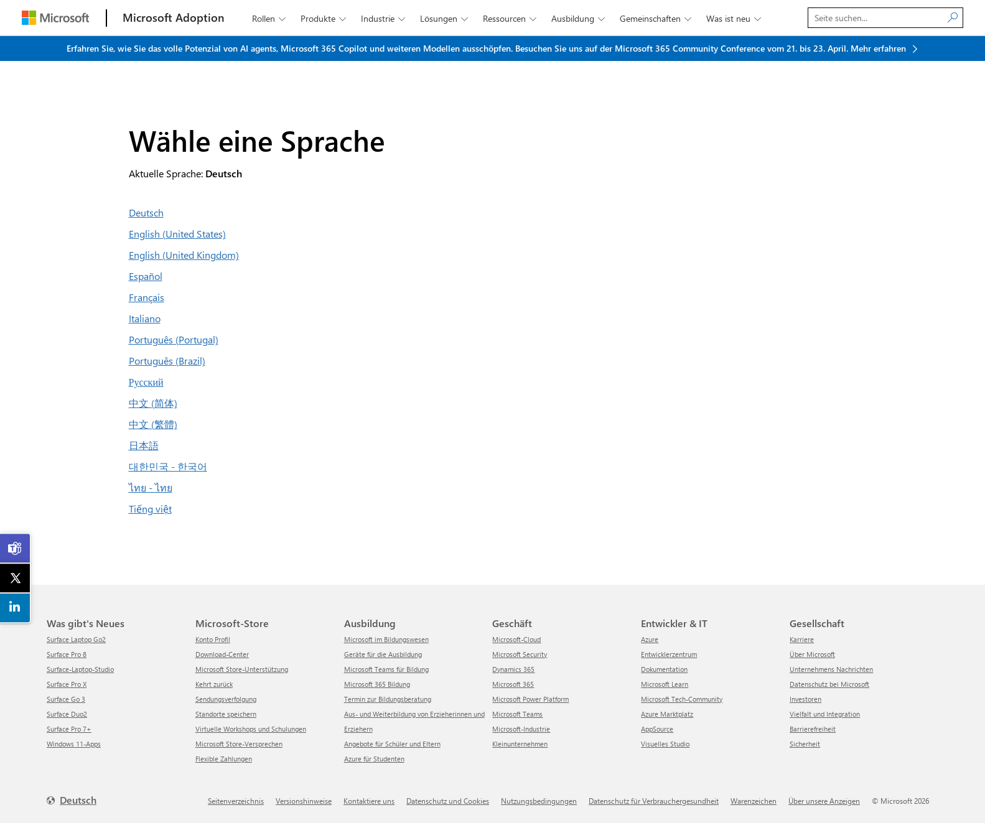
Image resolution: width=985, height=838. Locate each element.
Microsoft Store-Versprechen (238, 743)
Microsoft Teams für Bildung (386, 669)
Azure (649, 639)
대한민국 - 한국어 (168, 466)
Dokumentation (664, 669)
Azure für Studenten (374, 758)
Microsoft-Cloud (516, 639)
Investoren (805, 699)
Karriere (802, 639)
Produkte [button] (324, 18)
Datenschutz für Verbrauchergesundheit (654, 801)
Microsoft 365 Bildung (377, 684)
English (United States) (177, 233)
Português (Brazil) (167, 360)
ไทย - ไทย (150, 487)
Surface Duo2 (67, 714)
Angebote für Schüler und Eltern (392, 743)
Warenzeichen (754, 801)
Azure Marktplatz (667, 714)
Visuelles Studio (665, 743)
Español (145, 275)
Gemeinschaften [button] (657, 18)
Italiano (145, 318)
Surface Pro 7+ (69, 728)
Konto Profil (212, 639)
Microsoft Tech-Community (681, 699)
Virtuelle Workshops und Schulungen (250, 728)
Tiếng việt (150, 508)
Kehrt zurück (214, 684)
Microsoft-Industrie (521, 728)
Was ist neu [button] (734, 18)
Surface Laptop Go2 (76, 639)
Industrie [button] (384, 18)
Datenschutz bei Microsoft (829, 684)
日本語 (144, 445)
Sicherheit (805, 743)
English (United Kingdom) (184, 254)
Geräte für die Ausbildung (383, 654)
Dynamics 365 (513, 669)
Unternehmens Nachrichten (831, 669)
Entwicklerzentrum (669, 654)
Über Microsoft (812, 654)
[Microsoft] (55, 17)
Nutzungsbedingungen (539, 801)
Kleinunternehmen (520, 743)
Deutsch (146, 212)
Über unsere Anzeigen (824, 801)
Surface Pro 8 (66, 654)
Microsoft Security (519, 654)
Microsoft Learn (664, 684)
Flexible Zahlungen (223, 758)
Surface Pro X (66, 684)
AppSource (657, 728)
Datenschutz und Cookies (447, 801)
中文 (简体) (153, 402)
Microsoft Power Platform (530, 699)
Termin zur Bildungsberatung (387, 699)
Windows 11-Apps (74, 743)
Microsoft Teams (517, 714)
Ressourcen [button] (511, 18)
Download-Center (222, 654)
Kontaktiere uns (368, 801)
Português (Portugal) (173, 339)
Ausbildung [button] (579, 18)
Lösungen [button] (445, 18)
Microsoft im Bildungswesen (386, 639)
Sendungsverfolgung (225, 699)
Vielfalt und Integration (825, 714)
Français (146, 297)
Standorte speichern (225, 714)
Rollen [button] (270, 18)
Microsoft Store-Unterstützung (241, 669)
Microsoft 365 (513, 684)
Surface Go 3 (66, 699)
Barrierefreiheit (813, 728)
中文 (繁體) (153, 424)
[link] (15, 548)
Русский (146, 381)
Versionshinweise (304, 801)
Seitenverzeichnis (236, 801)
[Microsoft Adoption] (173, 17)
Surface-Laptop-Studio (80, 669)
